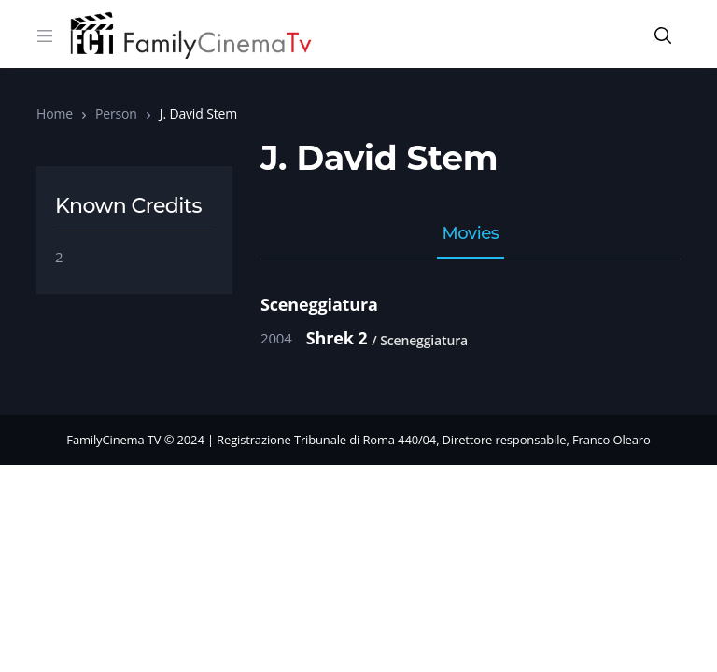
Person (116, 113)
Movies (471, 234)
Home (54, 113)
